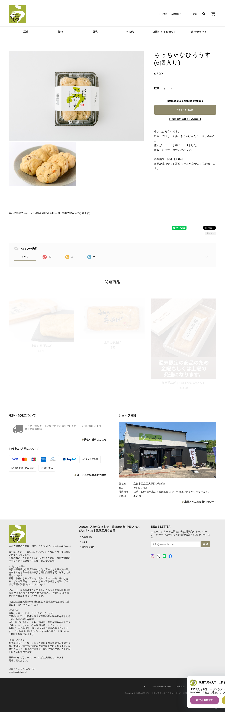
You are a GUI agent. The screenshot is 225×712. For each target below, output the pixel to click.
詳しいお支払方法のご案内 (91, 475)
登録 (205, 544)
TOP (143, 686)
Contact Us (88, 547)
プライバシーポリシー (161, 686)
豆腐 (26, 31)
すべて (25, 256)
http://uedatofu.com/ (62, 546)
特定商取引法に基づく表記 (188, 686)
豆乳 (95, 31)
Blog (193, 14)
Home (163, 14)
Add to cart (185, 109)
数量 (156, 88)
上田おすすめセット (164, 31)
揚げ (60, 31)
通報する (210, 233)
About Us (178, 14)
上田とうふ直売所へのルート (200, 501)
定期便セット (199, 31)
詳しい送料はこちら (95, 439)
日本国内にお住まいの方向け (185, 119)
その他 (130, 31)
